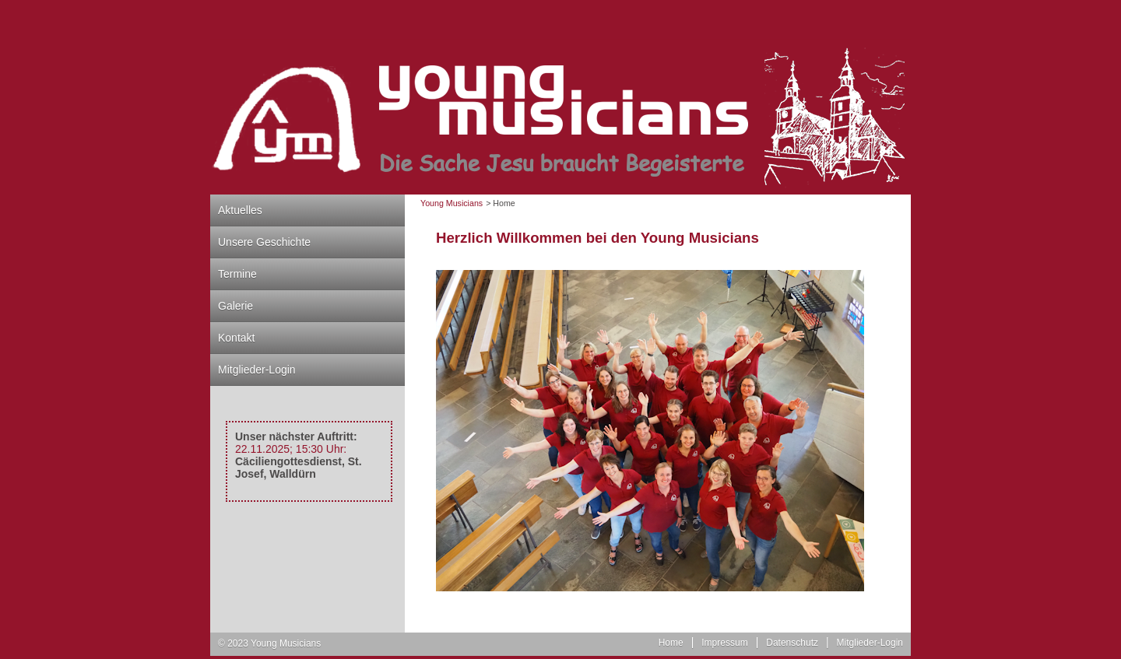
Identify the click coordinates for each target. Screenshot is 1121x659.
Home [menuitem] (671, 642)
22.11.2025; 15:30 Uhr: (290, 449)
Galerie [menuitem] (235, 306)
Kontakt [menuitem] (236, 337)
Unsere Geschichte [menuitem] (264, 242)
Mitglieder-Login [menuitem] (257, 369)
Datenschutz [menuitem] (792, 642)
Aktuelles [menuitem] (240, 210)
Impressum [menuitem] (724, 642)
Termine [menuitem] (237, 274)
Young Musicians (451, 203)
